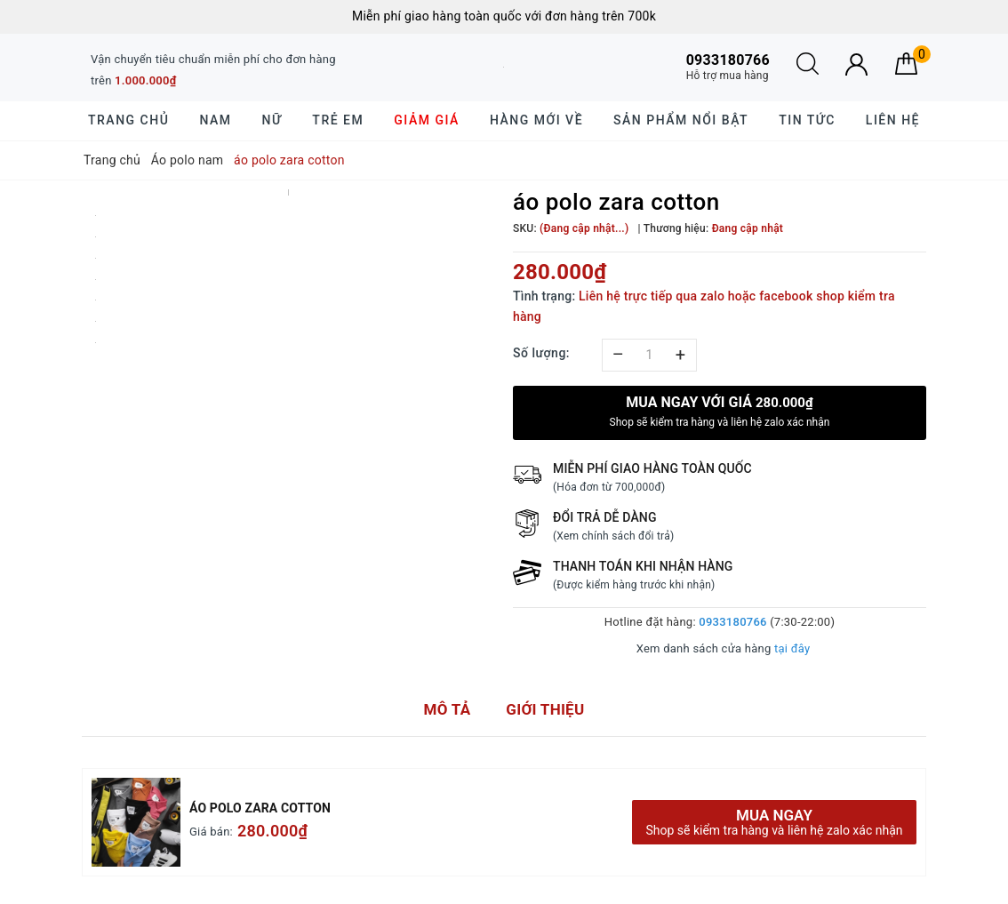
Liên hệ (893, 120)
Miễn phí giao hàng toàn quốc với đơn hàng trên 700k (504, 16)
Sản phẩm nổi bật (680, 120)
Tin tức (807, 120)
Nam (215, 120)
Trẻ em (338, 120)
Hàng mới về (536, 120)
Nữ (272, 120)
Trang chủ (128, 120)
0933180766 (732, 621)
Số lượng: (541, 353)
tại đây (792, 648)
